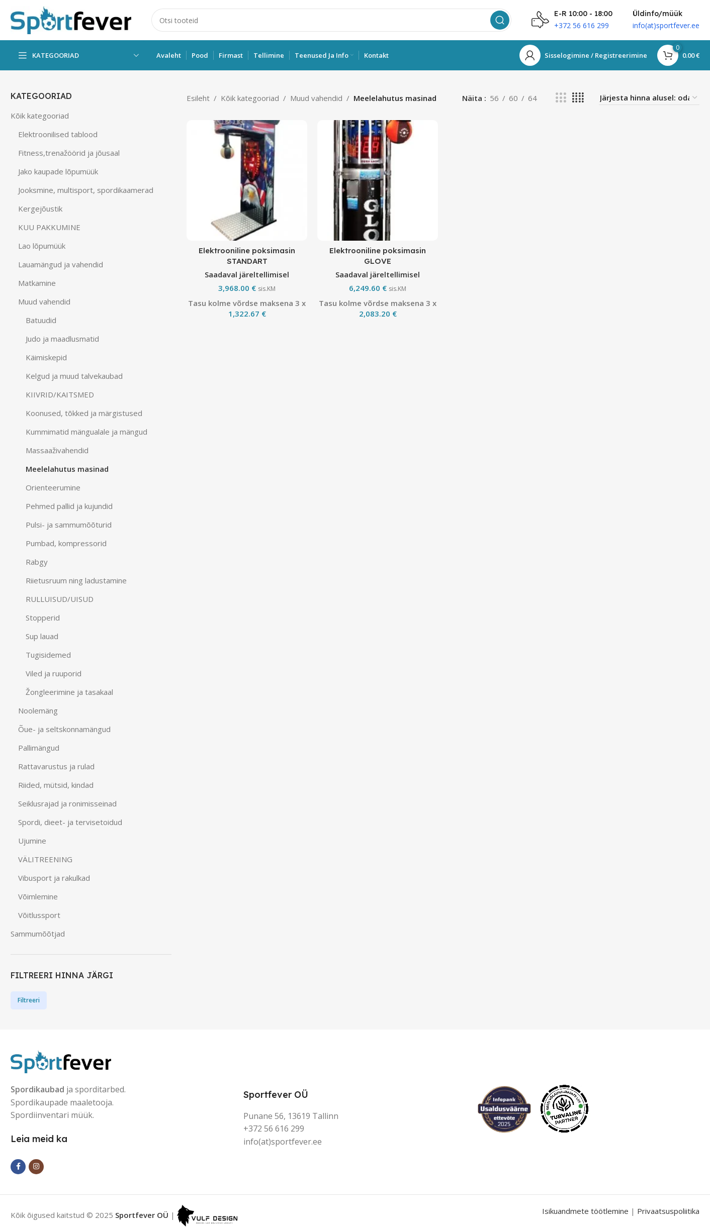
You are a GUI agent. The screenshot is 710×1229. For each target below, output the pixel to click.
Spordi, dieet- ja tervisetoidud (70, 822)
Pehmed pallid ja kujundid (69, 506)
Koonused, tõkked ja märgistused (84, 413)
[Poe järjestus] (649, 97)
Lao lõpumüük (41, 246)
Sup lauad (42, 636)
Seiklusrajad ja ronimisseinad (67, 803)
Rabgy (37, 562)
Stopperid (43, 617)
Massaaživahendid (57, 450)
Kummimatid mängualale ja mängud (86, 432)
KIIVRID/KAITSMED (60, 394)
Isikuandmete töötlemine (585, 1211)
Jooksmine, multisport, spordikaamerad (85, 190)
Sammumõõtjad (38, 934)
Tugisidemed (48, 655)
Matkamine (37, 283)
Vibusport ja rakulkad (54, 878)
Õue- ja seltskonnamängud (64, 729)
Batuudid (41, 320)
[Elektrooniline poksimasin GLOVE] (377, 180)
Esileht (198, 98)
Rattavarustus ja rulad (56, 766)
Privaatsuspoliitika (668, 1211)
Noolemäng (38, 710)
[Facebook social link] (18, 1166)
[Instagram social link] (36, 1166)
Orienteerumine (53, 487)
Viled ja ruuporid (53, 673)
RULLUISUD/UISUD (60, 599)
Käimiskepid (46, 357)
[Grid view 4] (578, 98)
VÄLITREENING (45, 859)
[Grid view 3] (561, 98)
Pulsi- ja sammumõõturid (69, 525)
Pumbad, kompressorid (66, 543)
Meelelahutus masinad (67, 469)
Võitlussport (39, 915)
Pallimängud (38, 748)
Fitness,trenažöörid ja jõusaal (69, 153)
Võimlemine (38, 896)
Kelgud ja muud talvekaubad (74, 376)
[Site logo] (71, 19)
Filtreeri (29, 1000)
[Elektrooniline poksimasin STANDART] (247, 180)
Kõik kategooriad (40, 116)
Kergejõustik (40, 208)
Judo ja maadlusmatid (62, 339)
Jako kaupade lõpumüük (58, 171)
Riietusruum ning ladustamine (76, 580)
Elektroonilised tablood (58, 134)
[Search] (331, 20)
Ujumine (32, 841)
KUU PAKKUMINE (49, 227)
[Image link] (61, 1060)
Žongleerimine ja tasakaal (69, 692)
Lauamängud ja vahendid (60, 264)
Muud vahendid (44, 301)
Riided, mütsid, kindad (56, 785)
